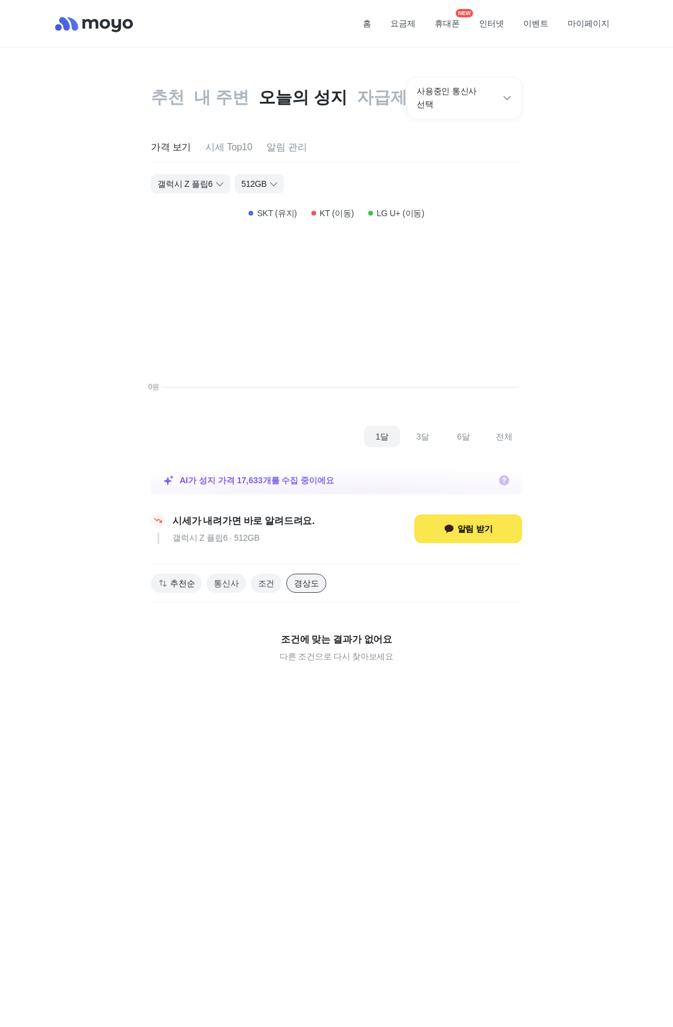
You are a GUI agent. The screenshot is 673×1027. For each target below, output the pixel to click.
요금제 (403, 23)
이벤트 (535, 23)
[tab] (171, 148)
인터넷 (491, 23)
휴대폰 (451, 19)
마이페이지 (589, 23)
